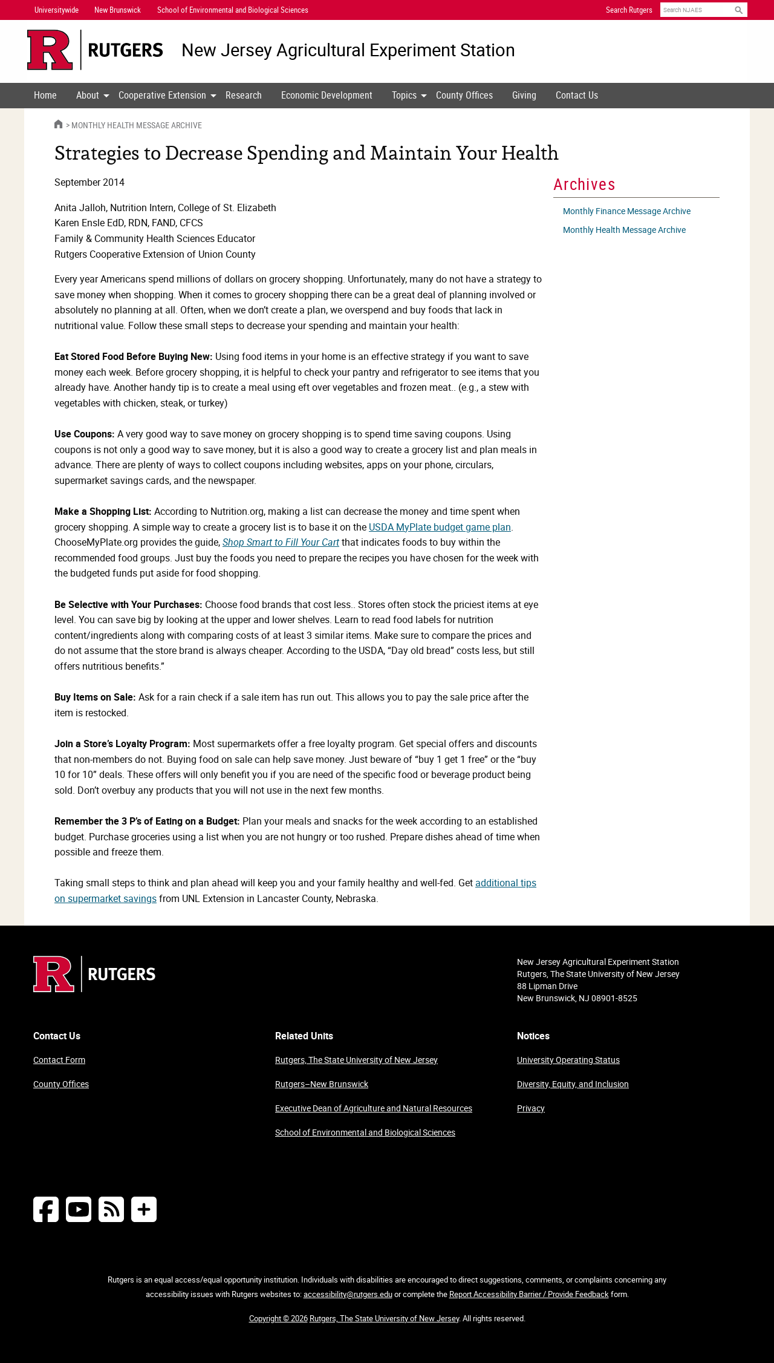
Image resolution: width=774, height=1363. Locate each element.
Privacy (531, 1108)
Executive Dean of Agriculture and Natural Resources (373, 1108)
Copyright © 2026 (278, 1318)
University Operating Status (568, 1059)
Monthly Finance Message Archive (627, 211)
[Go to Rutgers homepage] (94, 988)
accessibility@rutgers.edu (348, 1294)
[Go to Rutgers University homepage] (95, 50)
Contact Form (59, 1059)
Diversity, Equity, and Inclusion (573, 1084)
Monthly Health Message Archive (136, 125)
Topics (404, 95)
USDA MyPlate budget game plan (440, 527)
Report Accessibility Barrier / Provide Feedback (529, 1294)
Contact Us (577, 95)
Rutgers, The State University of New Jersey (356, 1059)
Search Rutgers (629, 9)
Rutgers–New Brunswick (321, 1084)
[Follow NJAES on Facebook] (46, 1209)
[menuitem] (45, 95)
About (87, 95)
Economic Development (326, 95)
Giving (524, 95)
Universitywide (56, 9)
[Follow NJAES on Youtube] (78, 1209)
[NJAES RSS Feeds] (111, 1209)
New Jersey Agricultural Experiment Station (348, 50)
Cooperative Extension (162, 95)
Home (45, 95)
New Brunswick (117, 9)
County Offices (464, 95)
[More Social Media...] (144, 1209)
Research (244, 95)
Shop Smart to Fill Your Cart (281, 542)
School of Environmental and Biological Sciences (365, 1132)
